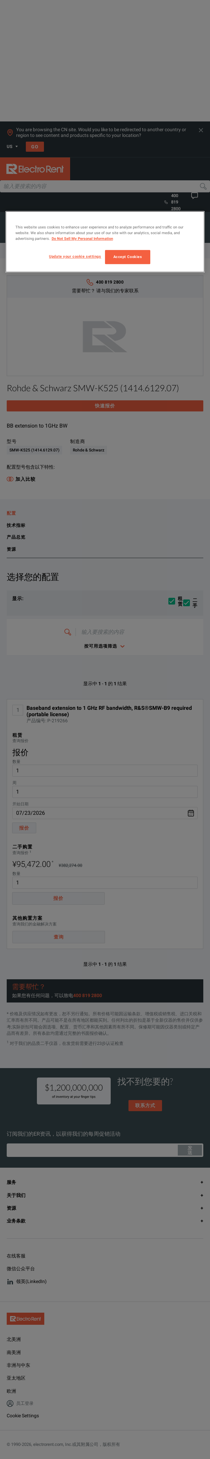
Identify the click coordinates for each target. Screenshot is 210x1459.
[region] (105, 241)
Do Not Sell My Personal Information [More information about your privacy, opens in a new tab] (82, 238)
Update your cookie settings (75, 256)
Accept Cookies (127, 256)
